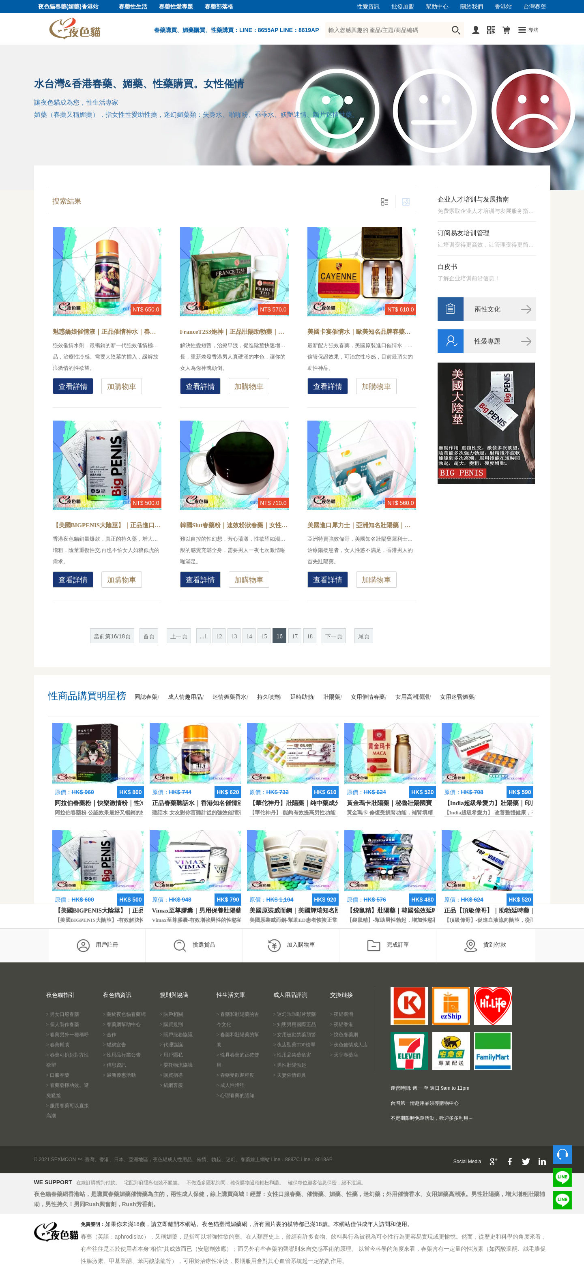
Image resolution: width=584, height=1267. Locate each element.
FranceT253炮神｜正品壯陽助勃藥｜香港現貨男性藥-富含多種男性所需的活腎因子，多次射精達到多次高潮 (234, 332)
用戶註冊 (97, 945)
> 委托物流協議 (176, 1065)
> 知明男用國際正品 (294, 1024)
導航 (533, 30)
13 (234, 637)
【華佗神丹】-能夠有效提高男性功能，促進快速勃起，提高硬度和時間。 (334, 813)
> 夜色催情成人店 (349, 1045)
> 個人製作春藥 (62, 1024)
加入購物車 (291, 945)
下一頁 (333, 637)
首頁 (149, 637)
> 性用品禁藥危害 (292, 1055)
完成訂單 (388, 945)
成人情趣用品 (185, 697)
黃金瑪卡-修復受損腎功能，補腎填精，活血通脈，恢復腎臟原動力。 (427, 813)
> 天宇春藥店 (344, 1055)
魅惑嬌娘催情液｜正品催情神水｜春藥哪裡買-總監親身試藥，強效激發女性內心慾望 (107, 332)
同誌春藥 (146, 697)
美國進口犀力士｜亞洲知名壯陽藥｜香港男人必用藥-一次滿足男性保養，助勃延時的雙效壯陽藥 (361, 525)
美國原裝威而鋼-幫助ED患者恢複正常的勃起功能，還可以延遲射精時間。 (335, 920)
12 (219, 637)
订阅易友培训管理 (464, 233)
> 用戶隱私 (171, 1055)
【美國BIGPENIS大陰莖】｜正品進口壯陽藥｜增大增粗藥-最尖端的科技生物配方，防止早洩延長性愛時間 (107, 525)
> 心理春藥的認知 (236, 1095)
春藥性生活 (133, 7)
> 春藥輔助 (58, 1045)
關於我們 (471, 7)
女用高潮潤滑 (412, 697)
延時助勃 (301, 697)
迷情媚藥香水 (230, 697)
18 (310, 637)
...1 (203, 637)
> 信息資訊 (115, 1065)
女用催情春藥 (368, 697)
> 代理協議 (171, 1045)
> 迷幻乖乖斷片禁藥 (294, 1014)
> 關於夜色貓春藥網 (124, 1014)
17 (295, 637)
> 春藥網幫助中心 (122, 1024)
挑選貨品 (194, 945)
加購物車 (121, 386)
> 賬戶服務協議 (176, 1034)
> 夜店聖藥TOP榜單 (294, 1045)
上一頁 (178, 637)
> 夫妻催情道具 (290, 1075)
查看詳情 (73, 386)
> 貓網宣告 (115, 1045)
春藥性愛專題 (176, 7)
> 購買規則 (171, 1024)
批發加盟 (402, 7)
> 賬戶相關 (171, 1014)
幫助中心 (437, 7)
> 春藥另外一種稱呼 (67, 1034)
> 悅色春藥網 (344, 1034)
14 (249, 637)
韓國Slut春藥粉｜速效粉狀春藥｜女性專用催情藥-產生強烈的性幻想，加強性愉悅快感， (234, 525)
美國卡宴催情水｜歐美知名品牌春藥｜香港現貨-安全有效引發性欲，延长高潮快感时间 (361, 332)
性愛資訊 (368, 7)
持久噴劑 (268, 697)
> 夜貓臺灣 (342, 1014)
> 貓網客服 (171, 1085)
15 (264, 637)
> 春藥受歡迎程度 (236, 1075)
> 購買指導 (171, 1075)
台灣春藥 (535, 7)
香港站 (503, 7)
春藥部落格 (219, 7)
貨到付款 (485, 945)
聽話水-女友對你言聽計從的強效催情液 (197, 813)
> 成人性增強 (231, 1085)
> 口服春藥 (58, 1075)
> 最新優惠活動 (119, 1075)
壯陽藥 (331, 697)
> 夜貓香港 (342, 1024)
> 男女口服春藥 (62, 1014)
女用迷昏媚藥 (457, 697)
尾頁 (363, 637)
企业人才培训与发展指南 (473, 199)
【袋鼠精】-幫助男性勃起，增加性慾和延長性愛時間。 (411, 920)
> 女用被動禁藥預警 (294, 1034)
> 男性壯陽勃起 (290, 1065)
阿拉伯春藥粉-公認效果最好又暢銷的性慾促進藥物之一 (119, 813)
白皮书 (447, 266)
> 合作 (110, 1034)
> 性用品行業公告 (122, 1055)
